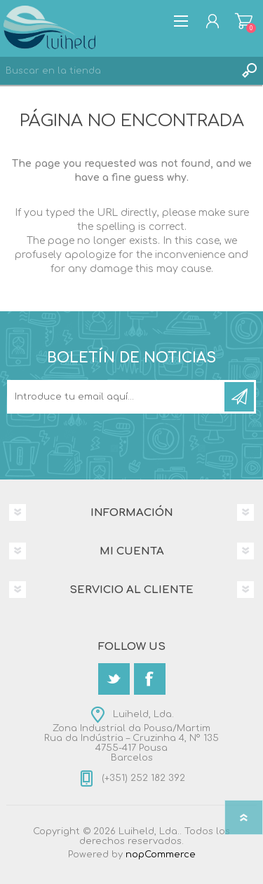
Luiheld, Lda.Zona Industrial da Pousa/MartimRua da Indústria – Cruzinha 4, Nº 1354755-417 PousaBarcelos (131, 736)
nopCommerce (161, 854)
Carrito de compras (243, 21)
